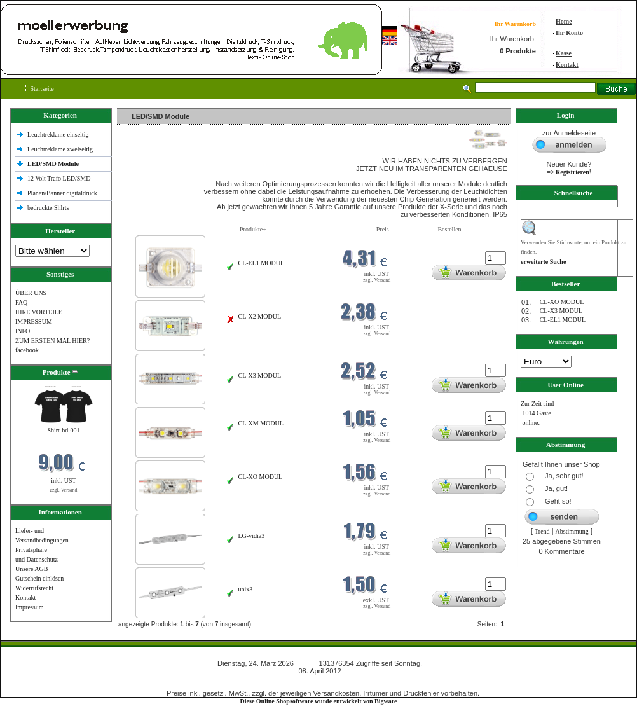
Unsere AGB (31, 568)
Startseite (39, 88)
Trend (542, 531)
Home (564, 21)
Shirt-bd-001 (63, 430)
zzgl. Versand (64, 490)
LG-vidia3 (251, 535)
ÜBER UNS (30, 292)
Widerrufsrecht (34, 587)
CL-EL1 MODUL (261, 262)
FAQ (21, 302)
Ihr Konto (569, 32)
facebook (27, 350)
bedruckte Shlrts (48, 207)
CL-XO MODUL (260, 476)
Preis (382, 229)
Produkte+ (253, 229)
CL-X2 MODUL (260, 316)
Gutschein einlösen (39, 578)
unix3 (245, 589)
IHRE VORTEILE (38, 311)
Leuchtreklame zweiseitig (61, 149)
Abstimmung (572, 531)
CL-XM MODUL (261, 423)
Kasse (564, 53)
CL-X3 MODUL (260, 375)
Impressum (29, 607)
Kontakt (567, 64)
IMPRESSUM (33, 321)
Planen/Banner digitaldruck (62, 193)
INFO (22, 331)
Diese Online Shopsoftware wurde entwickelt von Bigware (318, 701)
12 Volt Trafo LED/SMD (58, 178)
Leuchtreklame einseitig (58, 134)
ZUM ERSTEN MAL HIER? (52, 340)
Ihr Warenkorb (515, 23)
